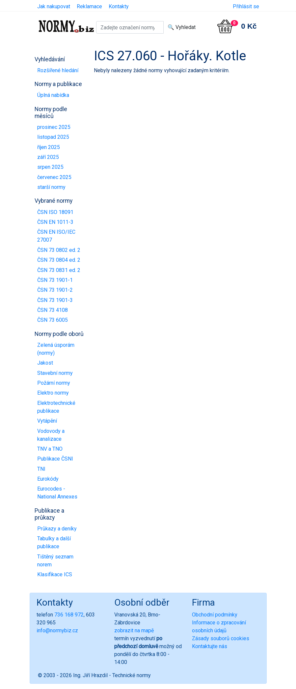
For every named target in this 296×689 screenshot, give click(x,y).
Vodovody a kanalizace (51, 435)
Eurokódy (48, 479)
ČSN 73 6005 (52, 320)
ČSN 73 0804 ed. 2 (58, 260)
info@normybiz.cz (57, 630)
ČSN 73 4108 (52, 310)
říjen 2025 (48, 147)
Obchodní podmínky (214, 615)
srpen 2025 (50, 167)
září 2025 (48, 157)
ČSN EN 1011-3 (55, 222)
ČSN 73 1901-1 (55, 280)
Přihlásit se (246, 6)
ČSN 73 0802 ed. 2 (58, 250)
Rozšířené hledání (57, 70)
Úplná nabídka (53, 95)
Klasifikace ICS (54, 574)
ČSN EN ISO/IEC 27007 (56, 236)
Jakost (45, 363)
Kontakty (119, 6)
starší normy (51, 187)
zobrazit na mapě (134, 630)
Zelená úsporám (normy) (55, 349)
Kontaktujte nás (209, 646)
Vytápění (47, 421)
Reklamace (89, 6)
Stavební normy (55, 373)
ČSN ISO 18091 (55, 212)
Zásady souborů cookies (220, 638)
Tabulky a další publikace (54, 542)
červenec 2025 (54, 177)
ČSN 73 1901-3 (55, 300)
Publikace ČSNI (55, 459)
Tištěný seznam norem (55, 561)
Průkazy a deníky (57, 528)
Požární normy (53, 383)
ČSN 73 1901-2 (55, 290)
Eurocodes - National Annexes (57, 493)
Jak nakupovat (53, 6)
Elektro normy (53, 393)
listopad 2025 (53, 137)
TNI (41, 469)
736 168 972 (69, 615)
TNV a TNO (50, 449)
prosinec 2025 (53, 127)
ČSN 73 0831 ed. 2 (58, 270)
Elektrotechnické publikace (56, 407)
